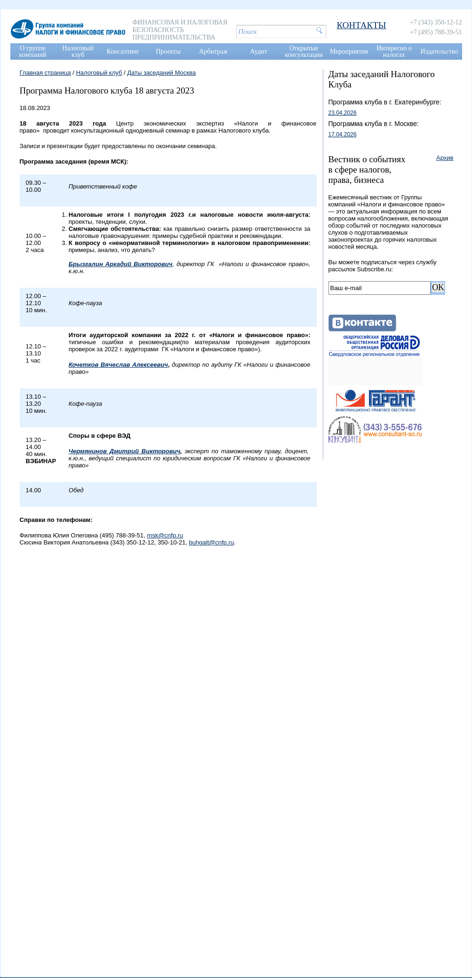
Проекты (168, 51)
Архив (444, 157)
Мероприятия (349, 51)
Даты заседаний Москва (161, 72)
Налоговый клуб (77, 51)
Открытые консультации (304, 51)
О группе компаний (33, 51)
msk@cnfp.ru (165, 535)
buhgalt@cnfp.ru (211, 542)
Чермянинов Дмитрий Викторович (124, 451)
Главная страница (45, 72)
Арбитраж (213, 51)
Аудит (258, 51)
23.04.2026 (342, 113)
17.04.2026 (342, 134)
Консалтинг (123, 51)
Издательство (439, 51)
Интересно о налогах (394, 51)
